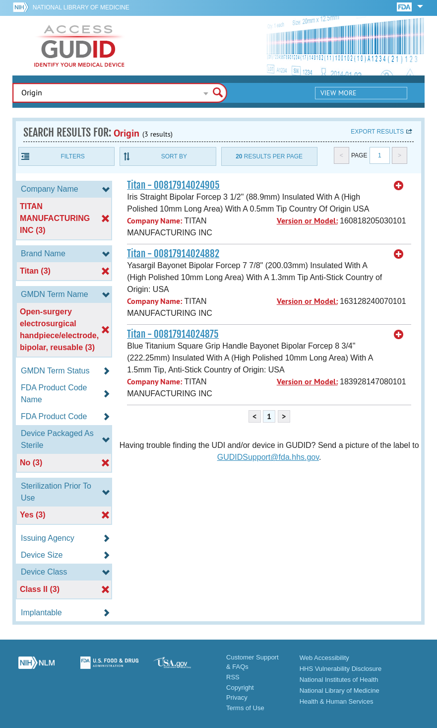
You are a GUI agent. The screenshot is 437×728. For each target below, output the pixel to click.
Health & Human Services (337, 701)
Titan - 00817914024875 (173, 334)
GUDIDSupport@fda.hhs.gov (268, 457)
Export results (377, 131)
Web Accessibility (324, 657)
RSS (233, 677)
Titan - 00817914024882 (173, 254)
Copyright (240, 687)
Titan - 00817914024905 (173, 185)
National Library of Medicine (81, 7)
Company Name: (154, 221)
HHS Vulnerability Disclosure (341, 668)
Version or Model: (307, 221)
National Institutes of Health (339, 679)
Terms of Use (245, 708)
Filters (72, 156)
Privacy (237, 697)
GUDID (79, 45)
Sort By (174, 156)
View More (338, 92)
